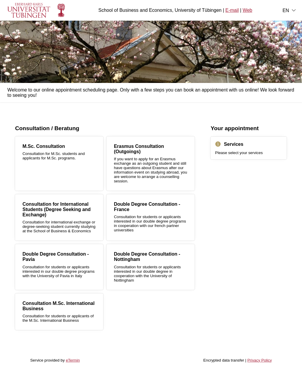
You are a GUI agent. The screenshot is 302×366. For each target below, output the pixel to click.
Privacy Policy (259, 360)
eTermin (73, 360)
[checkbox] (59, 163)
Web (247, 10)
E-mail (232, 10)
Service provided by (55, 360)
